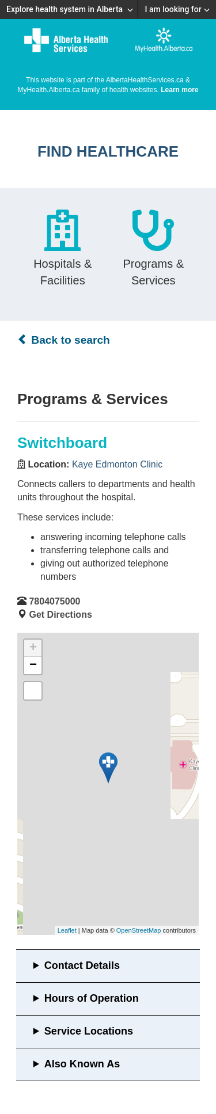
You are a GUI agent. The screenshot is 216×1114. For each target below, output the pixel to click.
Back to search (63, 339)
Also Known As (82, 1064)
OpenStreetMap (138, 930)
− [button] (33, 665)
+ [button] (33, 648)
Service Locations (88, 1031)
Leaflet (67, 930)
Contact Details (82, 965)
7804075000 (54, 601)
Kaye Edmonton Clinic (117, 464)
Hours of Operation (91, 998)
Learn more (179, 90)
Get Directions (60, 614)
